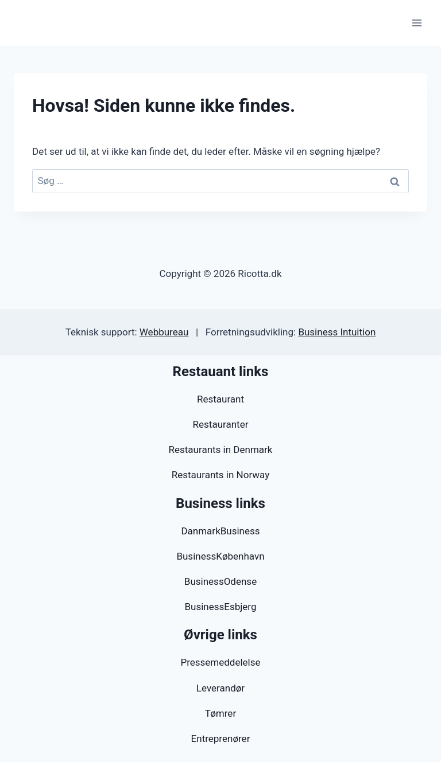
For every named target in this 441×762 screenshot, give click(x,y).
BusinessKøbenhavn (220, 556)
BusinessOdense (220, 581)
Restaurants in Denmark (221, 449)
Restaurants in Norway (220, 474)
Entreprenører (220, 738)
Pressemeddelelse (220, 662)
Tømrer (220, 713)
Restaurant (220, 399)
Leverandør (220, 688)
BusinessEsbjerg (220, 606)
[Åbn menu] (416, 23)
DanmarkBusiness (220, 531)
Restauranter (221, 424)
